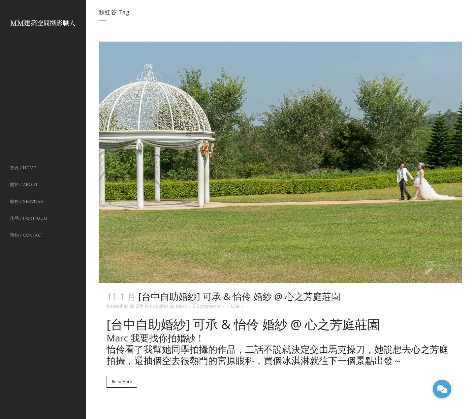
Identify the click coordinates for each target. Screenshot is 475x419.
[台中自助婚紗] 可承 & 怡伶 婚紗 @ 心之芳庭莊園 (239, 296)
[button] (442, 389)
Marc (181, 306)
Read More (122, 381)
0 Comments (207, 306)
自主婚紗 (159, 306)
